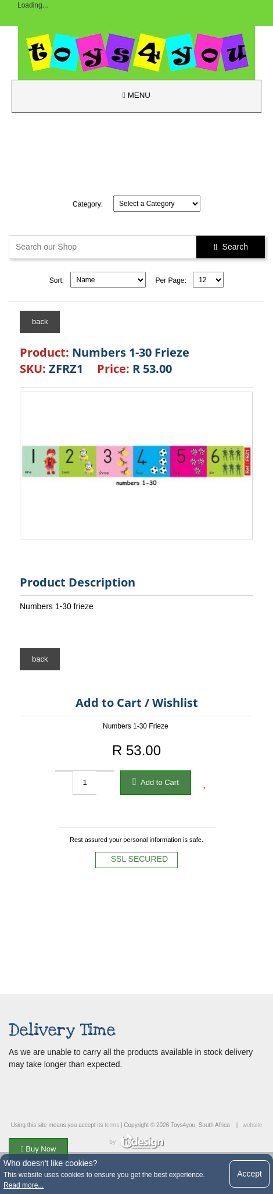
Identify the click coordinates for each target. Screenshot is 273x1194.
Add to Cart (155, 781)
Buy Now (38, 1149)
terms (112, 1125)
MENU (136, 95)
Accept (249, 1173)
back (40, 321)
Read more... (23, 1185)
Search (230, 246)
